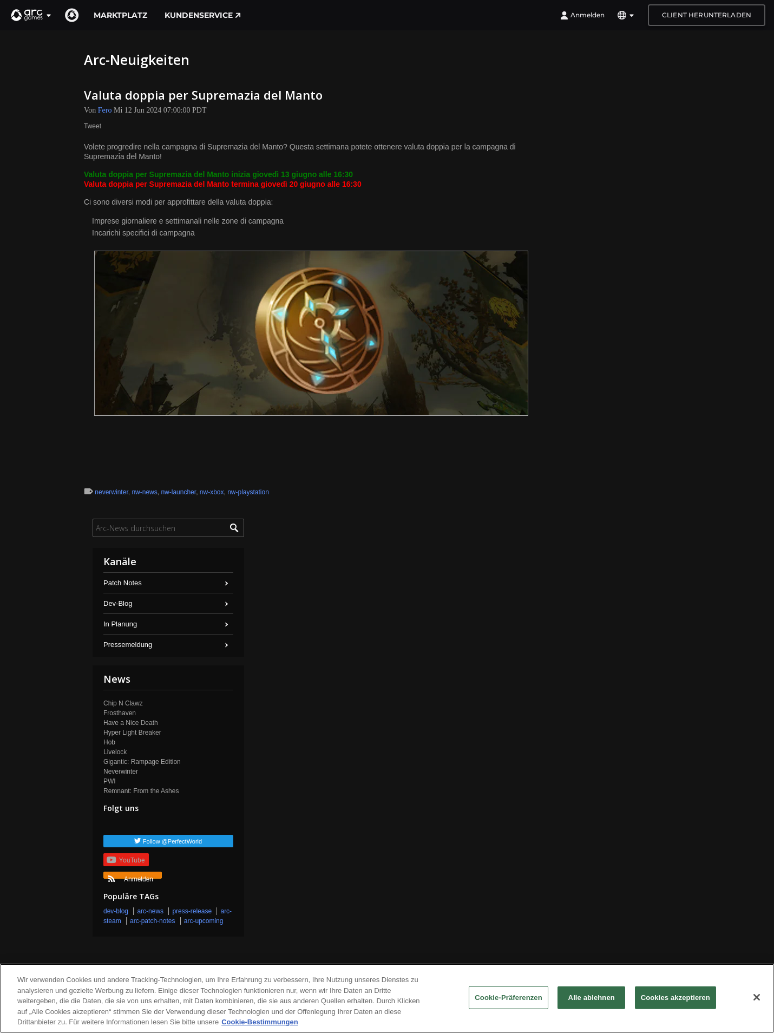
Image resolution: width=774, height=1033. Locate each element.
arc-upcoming (204, 921)
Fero (105, 110)
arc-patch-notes (152, 921)
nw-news (144, 492)
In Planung (120, 624)
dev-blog (115, 911)
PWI (109, 781)
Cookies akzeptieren (675, 997)
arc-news (150, 911)
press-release (192, 911)
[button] (31, 15)
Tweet (92, 126)
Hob (109, 742)
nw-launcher (178, 492)
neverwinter (111, 492)
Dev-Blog (117, 603)
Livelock (115, 752)
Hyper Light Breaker (132, 732)
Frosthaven (119, 713)
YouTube (126, 859)
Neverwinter (120, 771)
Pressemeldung (127, 644)
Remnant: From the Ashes (141, 791)
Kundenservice (203, 15)
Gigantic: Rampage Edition (142, 762)
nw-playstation (248, 492)
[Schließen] (757, 997)
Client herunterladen (706, 15)
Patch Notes (122, 583)
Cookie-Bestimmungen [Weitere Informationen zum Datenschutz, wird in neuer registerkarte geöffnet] (259, 1022)
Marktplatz (120, 15)
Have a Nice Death (130, 723)
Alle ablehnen (591, 997)
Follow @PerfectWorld (172, 841)
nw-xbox (212, 492)
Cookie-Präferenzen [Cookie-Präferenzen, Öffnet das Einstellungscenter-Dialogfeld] (508, 997)
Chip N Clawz (123, 703)
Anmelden (582, 15)
